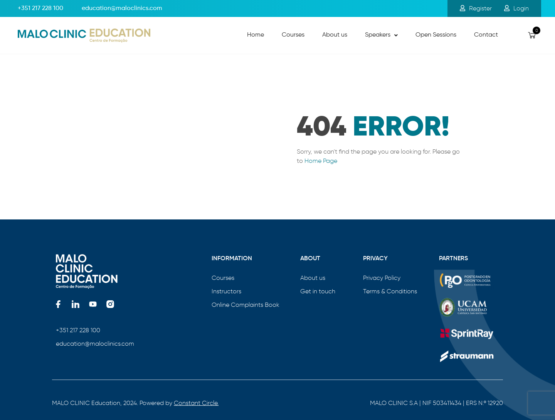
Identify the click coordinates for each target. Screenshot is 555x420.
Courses (293, 35)
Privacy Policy (381, 277)
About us (334, 35)
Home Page (320, 160)
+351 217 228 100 (40, 8)
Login (516, 8)
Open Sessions (435, 35)
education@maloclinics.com (95, 343)
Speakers (381, 35)
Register (476, 8)
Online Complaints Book (245, 304)
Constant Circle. (196, 403)
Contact (486, 35)
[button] (381, 35)
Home (255, 35)
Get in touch (317, 291)
